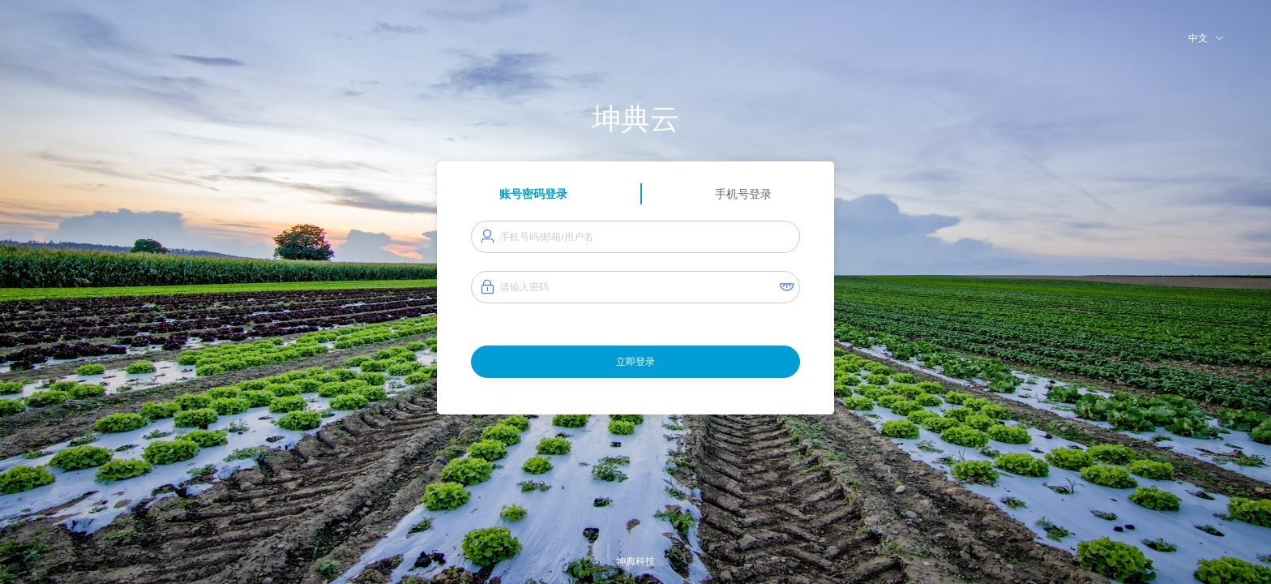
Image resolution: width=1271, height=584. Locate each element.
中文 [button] (1206, 38)
